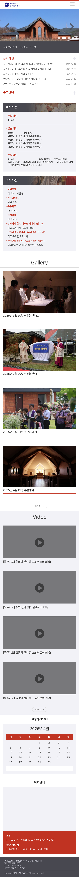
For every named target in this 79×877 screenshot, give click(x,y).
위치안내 (39, 782)
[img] (72, 4)
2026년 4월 (39, 729)
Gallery (39, 262)
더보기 (38, 506)
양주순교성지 (14, 5)
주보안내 (8, 92)
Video (40, 517)
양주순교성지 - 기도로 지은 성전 (19, 47)
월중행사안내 (39, 719)
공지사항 (8, 58)
